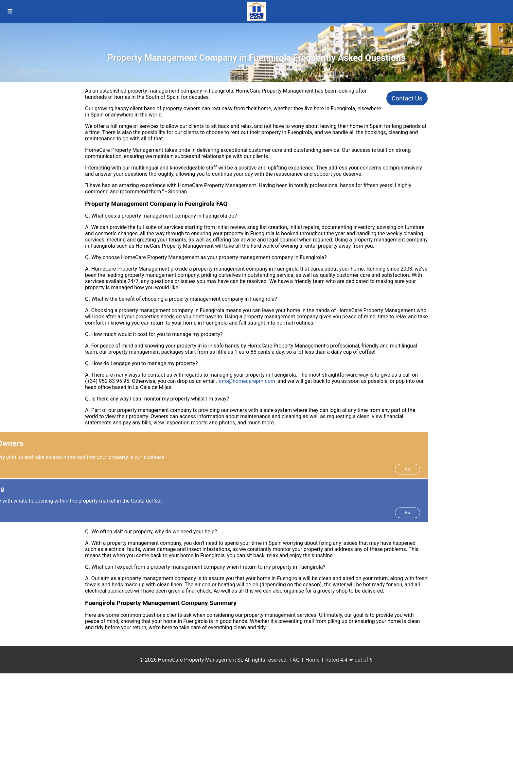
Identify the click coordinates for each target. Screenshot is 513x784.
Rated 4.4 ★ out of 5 (348, 660)
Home (313, 660)
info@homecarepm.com (247, 381)
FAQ (295, 660)
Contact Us (407, 98)
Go (407, 469)
